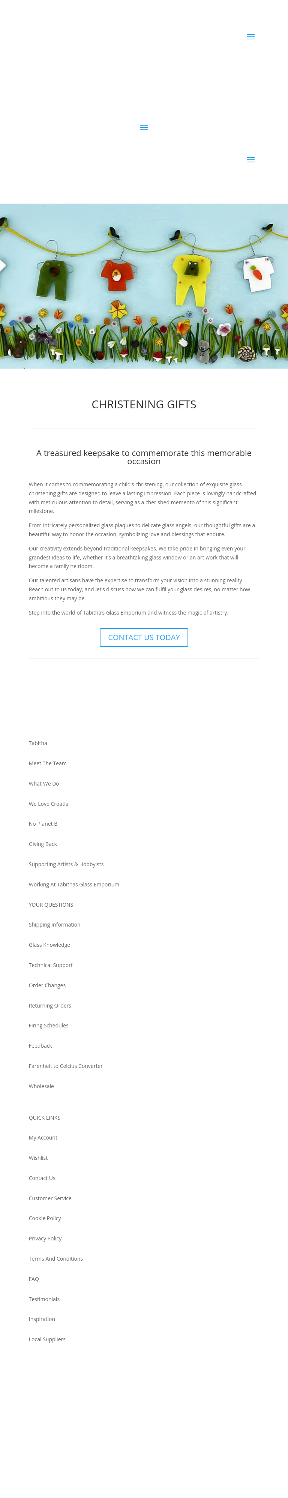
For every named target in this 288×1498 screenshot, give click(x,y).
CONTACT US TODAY (144, 637)
